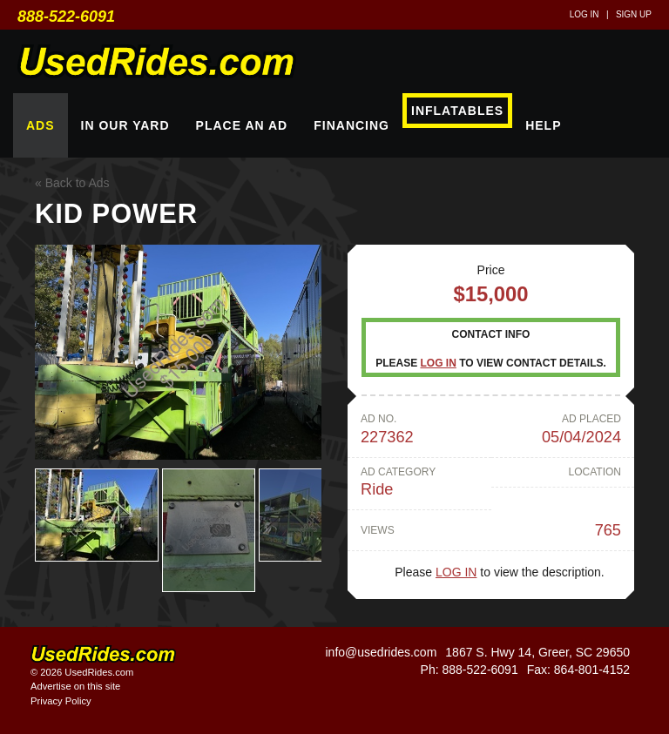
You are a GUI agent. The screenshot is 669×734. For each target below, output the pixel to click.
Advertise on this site (75, 686)
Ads (40, 125)
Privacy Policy (60, 701)
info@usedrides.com (380, 652)
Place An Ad (242, 125)
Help (543, 125)
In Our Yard (125, 125)
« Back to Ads (72, 183)
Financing (351, 125)
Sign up (634, 14)
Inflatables (457, 111)
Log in (584, 14)
